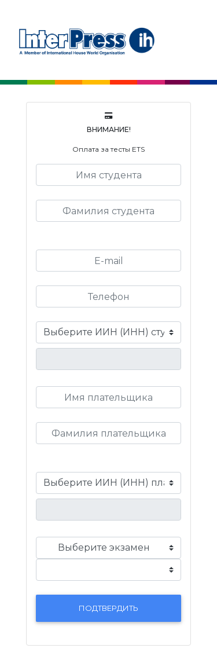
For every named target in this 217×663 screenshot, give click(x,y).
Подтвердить (108, 608)
